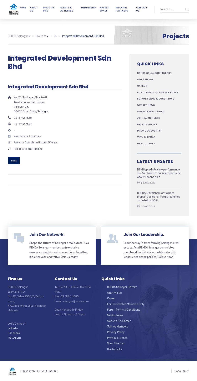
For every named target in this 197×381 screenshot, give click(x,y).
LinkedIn (13, 328)
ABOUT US (34, 9)
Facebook (14, 333)
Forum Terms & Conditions (155, 98)
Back (14, 160)
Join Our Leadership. (144, 234)
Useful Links (146, 143)
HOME (23, 8)
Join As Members (148, 118)
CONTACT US (141, 9)
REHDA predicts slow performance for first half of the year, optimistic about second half (159, 173)
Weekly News (146, 105)
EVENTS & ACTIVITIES (66, 9)
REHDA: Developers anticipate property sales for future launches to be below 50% (158, 196)
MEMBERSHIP (88, 8)
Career (142, 86)
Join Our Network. (46, 234)
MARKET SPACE (104, 9)
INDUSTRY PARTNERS (122, 9)
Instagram (14, 337)
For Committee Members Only (157, 92)
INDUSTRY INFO (48, 9)
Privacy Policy (147, 124)
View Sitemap (146, 137)
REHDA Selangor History (154, 73)
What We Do (145, 79)
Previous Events (149, 130)
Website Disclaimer (150, 111)
